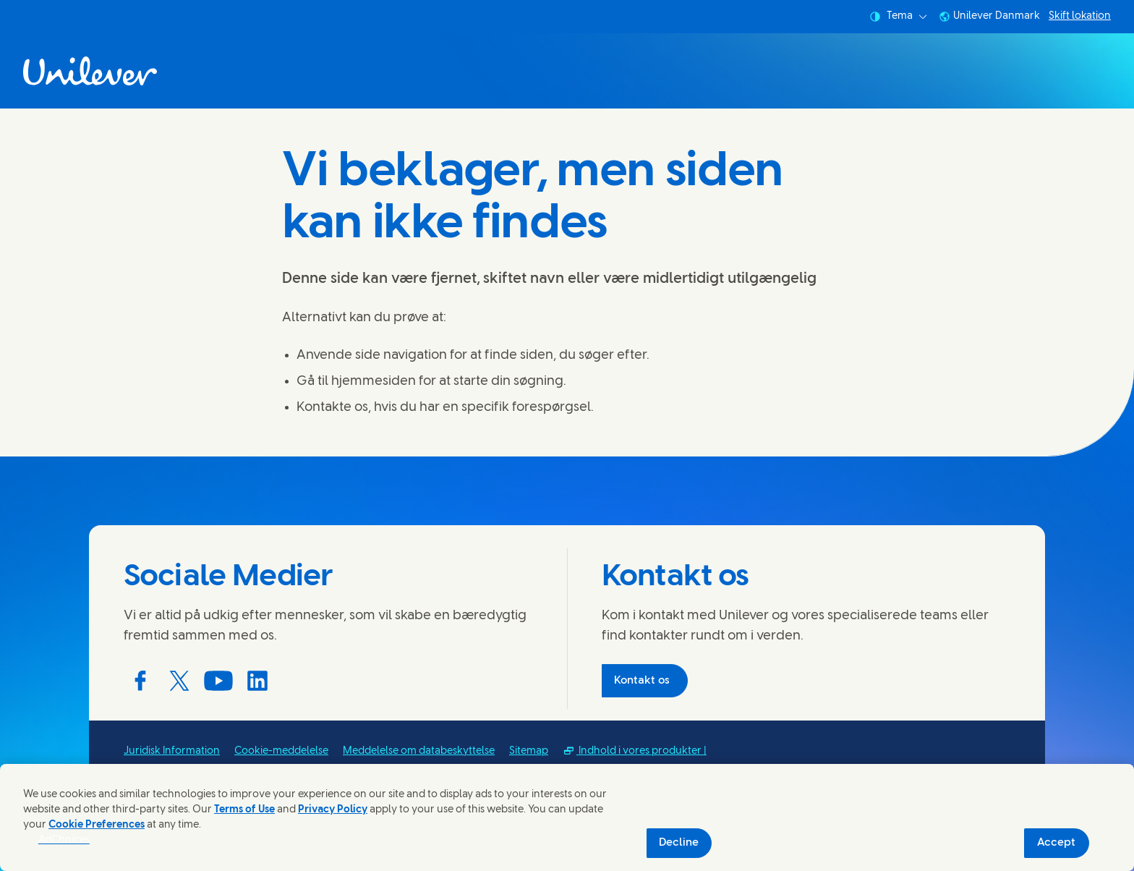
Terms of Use (244, 809)
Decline (679, 843)
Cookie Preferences (96, 825)
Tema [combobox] (898, 16)
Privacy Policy (332, 809)
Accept (1056, 843)
